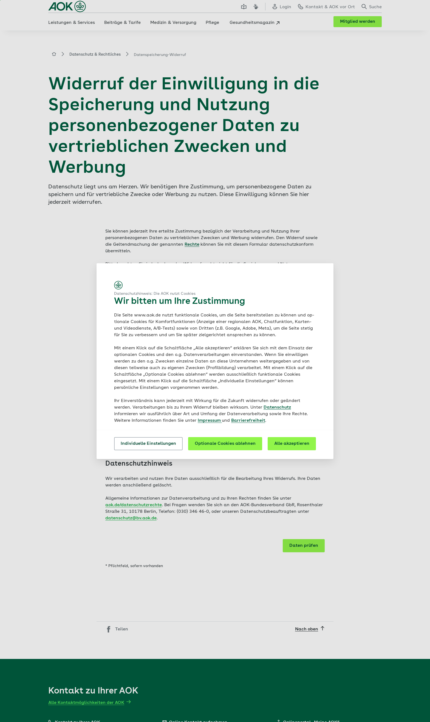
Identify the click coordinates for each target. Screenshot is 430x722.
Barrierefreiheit (248, 420)
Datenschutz (277, 407)
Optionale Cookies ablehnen (225, 443)
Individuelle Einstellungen (148, 443)
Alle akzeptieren (291, 443)
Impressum (210, 420)
